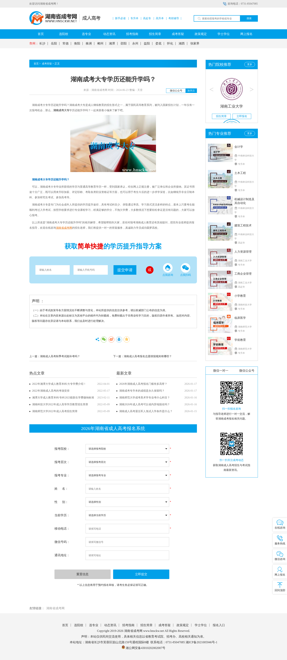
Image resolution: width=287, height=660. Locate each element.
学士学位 (223, 34)
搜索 (249, 18)
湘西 (182, 43)
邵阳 (124, 43)
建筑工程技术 (243, 225)
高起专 (147, 18)
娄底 (158, 43)
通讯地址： (62, 555)
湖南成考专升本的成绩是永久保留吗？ (142, 390)
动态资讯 (109, 34)
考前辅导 (173, 18)
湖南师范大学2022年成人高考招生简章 (55, 411)
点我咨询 (167, 269)
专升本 (134, 18)
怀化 (170, 43)
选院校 (63, 34)
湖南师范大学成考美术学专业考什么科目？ (144, 397)
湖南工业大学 (231, 106)
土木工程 (240, 173)
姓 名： (61, 488)
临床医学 (240, 317)
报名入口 (219, 625)
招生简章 (155, 34)
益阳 (147, 43)
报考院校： (62, 448)
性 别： (61, 502)
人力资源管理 (243, 251)
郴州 (100, 43)
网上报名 (246, 34)
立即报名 (242, 116)
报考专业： (62, 475)
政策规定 (201, 34)
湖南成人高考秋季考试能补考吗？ (60, 356)
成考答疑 (178, 34)
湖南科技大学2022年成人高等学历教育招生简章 (60, 404)
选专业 (86, 34)
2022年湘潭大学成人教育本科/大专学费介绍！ (59, 383)
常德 (65, 43)
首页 (41, 34)
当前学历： (62, 515)
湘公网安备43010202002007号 (145, 648)
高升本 (160, 18)
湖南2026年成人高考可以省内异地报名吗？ (144, 404)
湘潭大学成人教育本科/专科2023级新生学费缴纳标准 (63, 397)
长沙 (42, 43)
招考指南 (132, 34)
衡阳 (77, 43)
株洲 (89, 43)
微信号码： (62, 541)
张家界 (194, 43)
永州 (135, 43)
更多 (249, 64)
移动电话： (62, 528)
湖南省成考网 (55, 608)
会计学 (238, 146)
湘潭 (112, 43)
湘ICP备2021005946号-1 (201, 642)
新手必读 (120, 18)
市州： (33, 43)
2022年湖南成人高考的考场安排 (51, 390)
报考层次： (62, 462)
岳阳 (54, 43)
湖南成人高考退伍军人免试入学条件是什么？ (146, 411)
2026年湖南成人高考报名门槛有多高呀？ (143, 383)
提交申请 (125, 270)
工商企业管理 (243, 273)
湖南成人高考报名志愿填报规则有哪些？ (148, 356)
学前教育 (240, 339)
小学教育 (240, 295)
